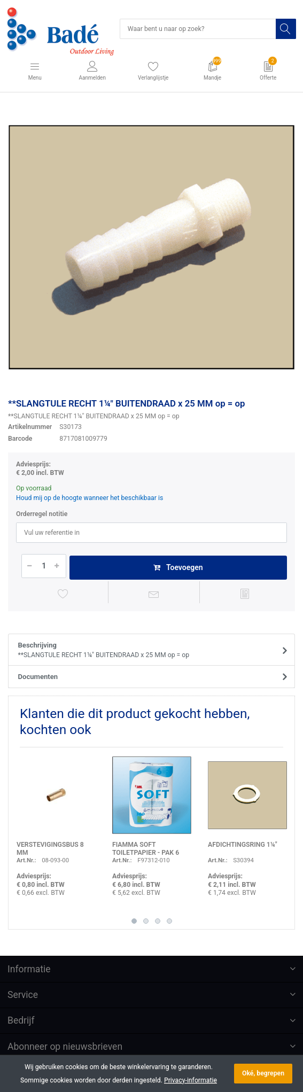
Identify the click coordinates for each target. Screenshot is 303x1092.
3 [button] (157, 921)
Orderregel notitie (41, 514)
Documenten (38, 677)
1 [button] (134, 921)
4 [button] (169, 921)
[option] (151, 247)
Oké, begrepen (263, 1073)
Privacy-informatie (190, 1080)
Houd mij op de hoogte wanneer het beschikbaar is (89, 498)
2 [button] (146, 921)
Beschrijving (148, 650)
